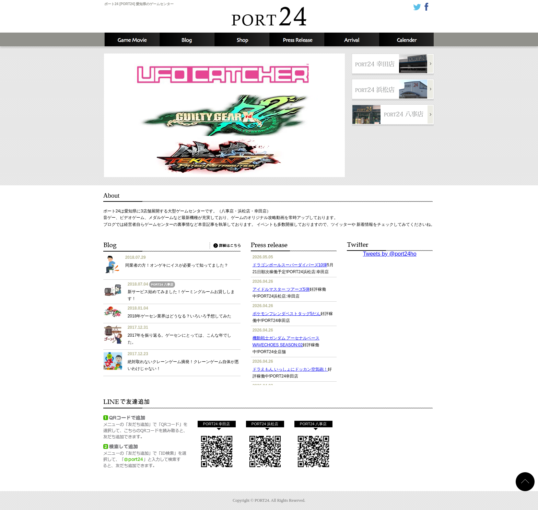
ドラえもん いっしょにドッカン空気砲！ (290, 369)
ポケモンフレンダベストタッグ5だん (287, 313)
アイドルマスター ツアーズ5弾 (281, 289)
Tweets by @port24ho (390, 254)
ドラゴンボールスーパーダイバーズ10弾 (290, 265)
